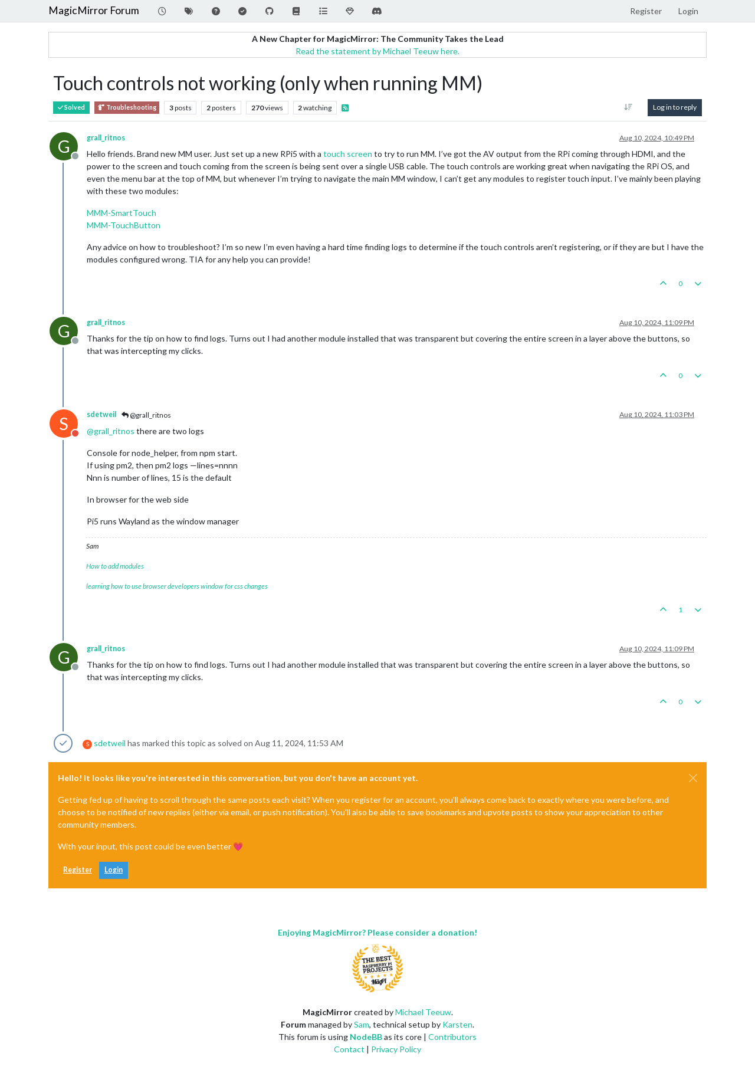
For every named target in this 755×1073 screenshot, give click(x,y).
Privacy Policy (396, 1049)
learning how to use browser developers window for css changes (177, 586)
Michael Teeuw (423, 1012)
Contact (349, 1049)
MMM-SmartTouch (121, 213)
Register (77, 869)
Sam (361, 1024)
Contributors (452, 1037)
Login (113, 869)
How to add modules (115, 566)
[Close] (693, 778)
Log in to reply (675, 107)
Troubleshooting (126, 107)
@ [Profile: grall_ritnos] (110, 431)
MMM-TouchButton (123, 225)
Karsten (457, 1024)
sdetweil (101, 414)
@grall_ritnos (146, 415)
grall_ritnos (106, 137)
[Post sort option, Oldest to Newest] (628, 107)
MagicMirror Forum (93, 10)
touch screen (347, 154)
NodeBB (366, 1037)
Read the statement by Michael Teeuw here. (377, 51)
